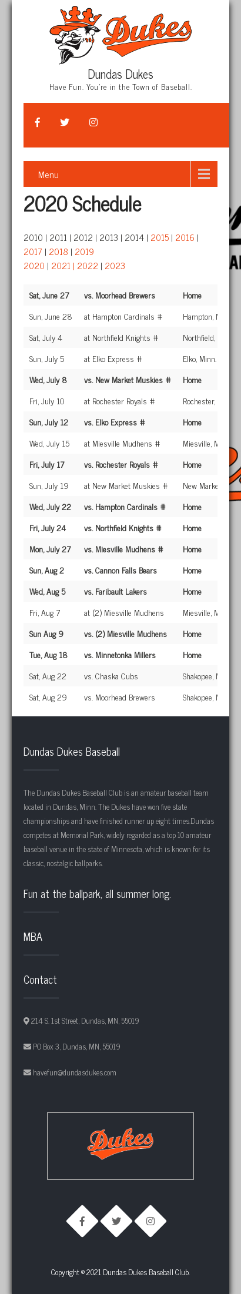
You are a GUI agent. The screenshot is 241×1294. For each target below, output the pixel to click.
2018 (58, 251)
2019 (84, 251)
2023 (115, 265)
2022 (87, 265)
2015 (159, 237)
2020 (34, 265)
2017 (33, 251)
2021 (61, 265)
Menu (48, 174)
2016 (185, 237)
